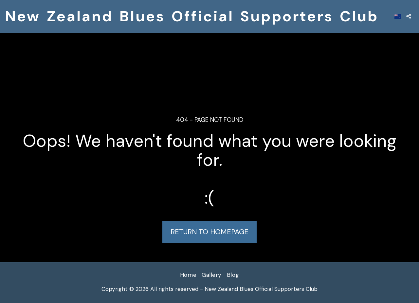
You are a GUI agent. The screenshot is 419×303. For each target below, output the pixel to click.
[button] (409, 16)
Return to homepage (209, 232)
